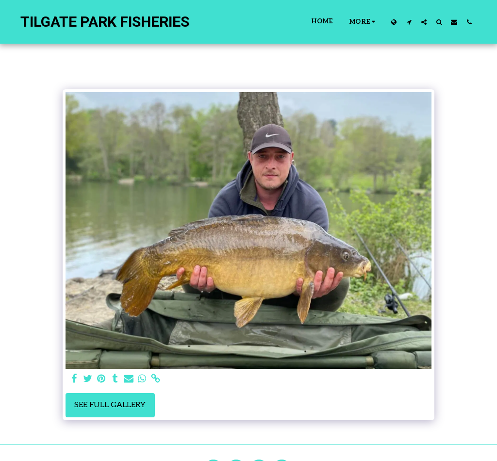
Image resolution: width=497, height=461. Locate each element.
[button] (409, 21)
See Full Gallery (110, 405)
